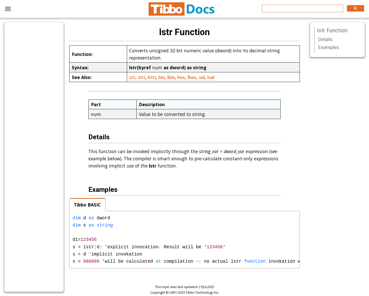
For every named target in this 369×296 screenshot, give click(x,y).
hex (181, 77)
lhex (192, 77)
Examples (328, 47)
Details (325, 39)
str (132, 77)
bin (161, 77)
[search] (302, 8)
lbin (171, 77)
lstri (152, 77)
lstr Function (332, 30)
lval (210, 77)
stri (141, 77)
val (202, 77)
